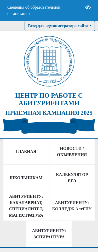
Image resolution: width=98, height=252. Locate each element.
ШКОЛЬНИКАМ (26, 178)
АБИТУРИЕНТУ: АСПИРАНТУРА (49, 233)
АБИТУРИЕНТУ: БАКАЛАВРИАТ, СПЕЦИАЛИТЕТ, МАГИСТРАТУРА (26, 205)
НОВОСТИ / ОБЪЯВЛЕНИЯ (72, 151)
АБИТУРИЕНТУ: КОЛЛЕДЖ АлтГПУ (72, 205)
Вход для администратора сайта (58, 26)
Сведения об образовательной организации (33, 10)
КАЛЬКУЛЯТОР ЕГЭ (72, 177)
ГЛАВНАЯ (26, 151)
